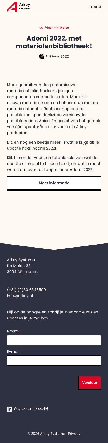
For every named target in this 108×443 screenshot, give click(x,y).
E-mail (14, 352)
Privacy (74, 433)
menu (95, 6)
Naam (14, 331)
